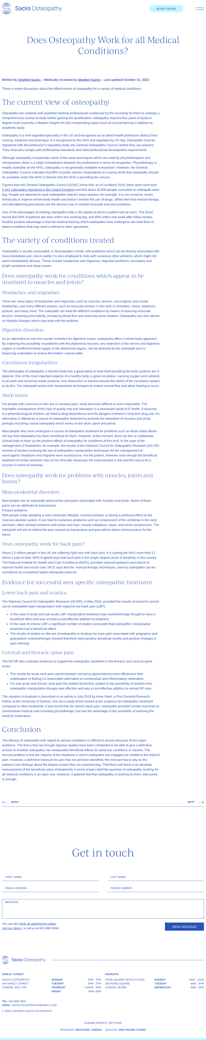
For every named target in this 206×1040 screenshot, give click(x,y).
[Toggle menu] (199, 8)
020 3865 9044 (17, 1001)
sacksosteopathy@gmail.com (34, 1005)
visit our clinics (11, 928)
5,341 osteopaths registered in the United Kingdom (38, 189)
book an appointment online (38, 923)
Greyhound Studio (132, 1029)
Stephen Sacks (29, 79)
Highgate (112, 974)
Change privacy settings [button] (103, 1022)
